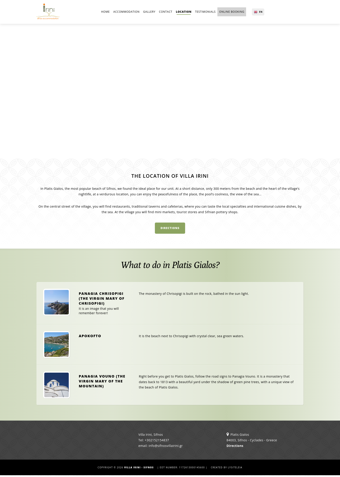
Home (105, 12)
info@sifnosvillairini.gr (166, 447)
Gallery (149, 12)
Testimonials (205, 12)
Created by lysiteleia (226, 469)
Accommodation (126, 12)
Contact (165, 12)
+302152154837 (157, 442)
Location (183, 12)
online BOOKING (231, 12)
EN (258, 12)
